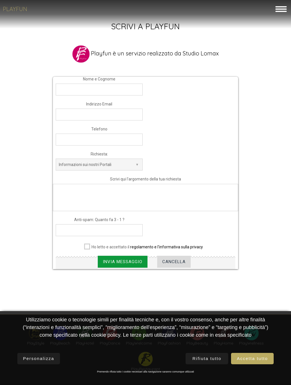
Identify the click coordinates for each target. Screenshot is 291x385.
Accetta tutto (252, 358)
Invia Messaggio (122, 265)
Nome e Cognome (99, 82)
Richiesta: (99, 157)
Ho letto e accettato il (143, 249)
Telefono (99, 132)
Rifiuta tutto (206, 358)
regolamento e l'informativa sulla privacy (166, 250)
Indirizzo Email (99, 107)
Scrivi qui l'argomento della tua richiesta (145, 182)
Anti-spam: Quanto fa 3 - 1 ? (99, 223)
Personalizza (38, 358)
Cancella (174, 265)
